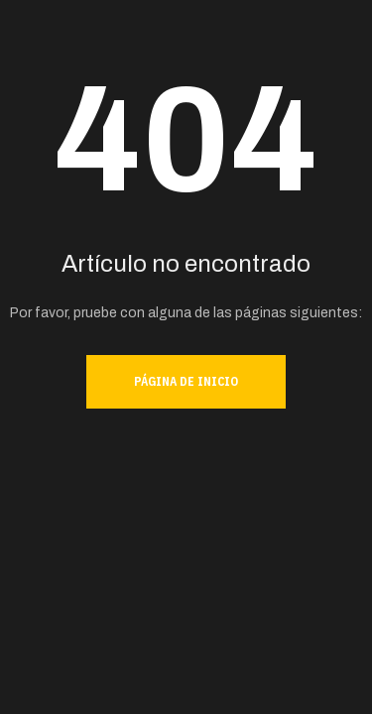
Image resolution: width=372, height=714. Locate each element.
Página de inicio (186, 381)
